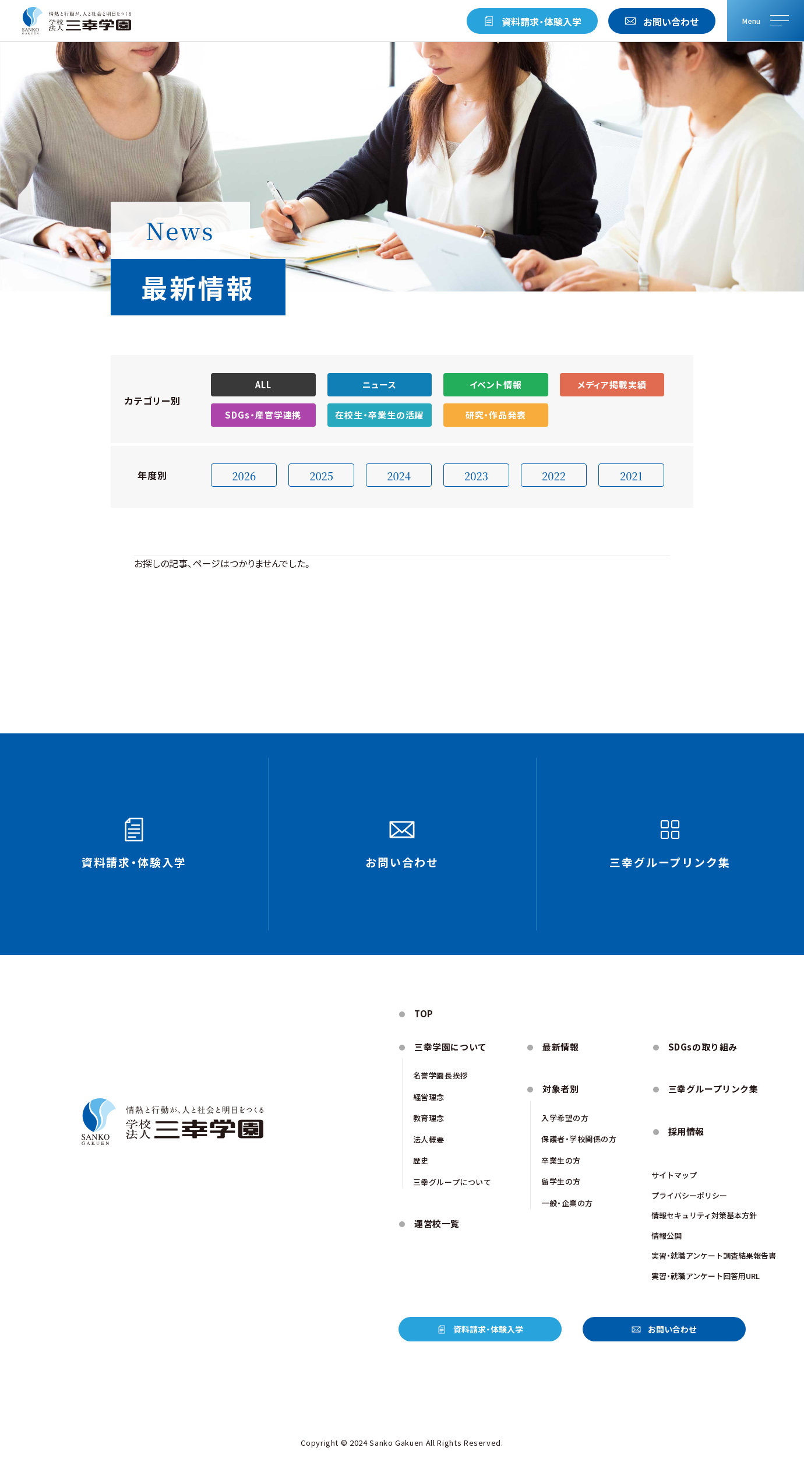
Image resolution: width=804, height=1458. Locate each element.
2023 (476, 475)
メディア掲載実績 (612, 384)
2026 (244, 475)
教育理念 (429, 1117)
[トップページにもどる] (76, 21)
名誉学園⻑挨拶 (440, 1075)
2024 (399, 475)
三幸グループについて (452, 1182)
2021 (631, 475)
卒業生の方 (561, 1160)
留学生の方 (561, 1181)
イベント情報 (496, 384)
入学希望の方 (564, 1117)
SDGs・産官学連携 (263, 415)
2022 (554, 475)
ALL (263, 384)
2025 (321, 475)
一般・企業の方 (567, 1202)
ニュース (379, 384)
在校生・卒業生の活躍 (379, 415)
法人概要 (429, 1139)
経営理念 (429, 1096)
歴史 (421, 1160)
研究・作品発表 (496, 415)
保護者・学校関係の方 (578, 1138)
